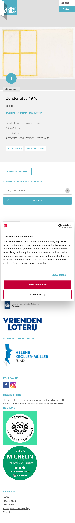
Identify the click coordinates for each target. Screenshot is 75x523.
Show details (59, 275)
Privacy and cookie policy (16, 508)
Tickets (67, 9)
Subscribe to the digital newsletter (45, 403)
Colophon (8, 511)
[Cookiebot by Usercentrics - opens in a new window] (58, 226)
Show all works (17, 171)
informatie (10, 77)
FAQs (6, 496)
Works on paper (35, 148)
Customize (37, 294)
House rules (9, 500)
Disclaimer (8, 504)
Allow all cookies (37, 284)
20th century (15, 148)
